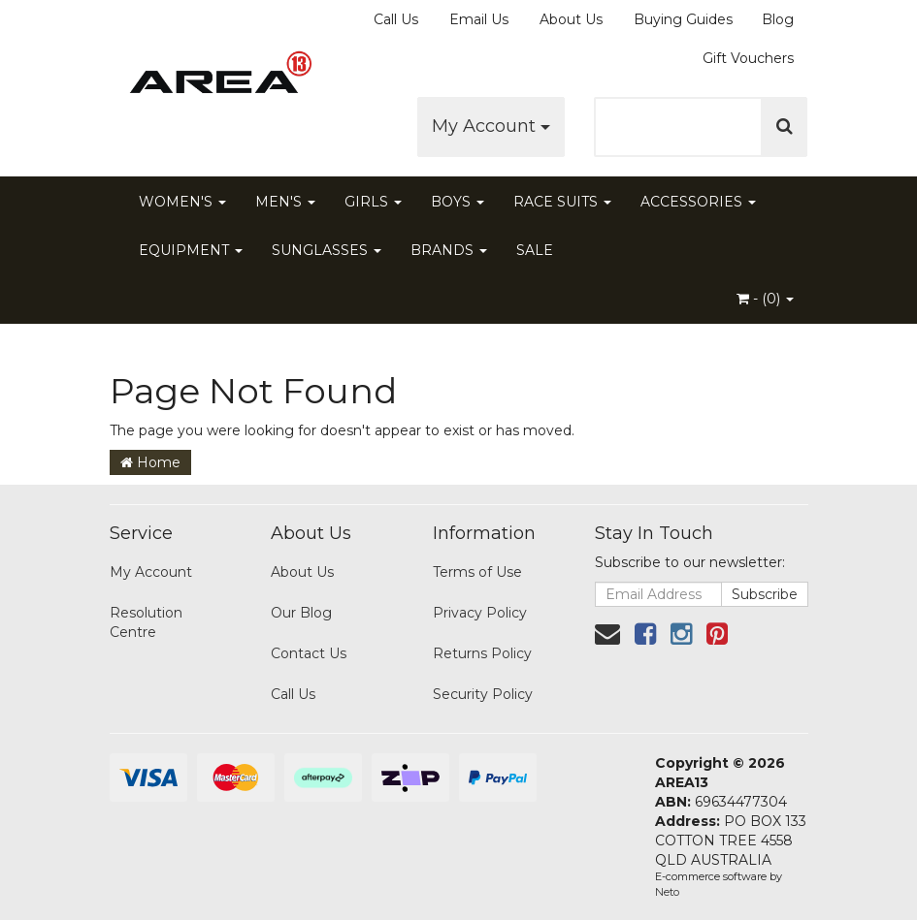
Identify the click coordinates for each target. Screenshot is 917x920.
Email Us (478, 19)
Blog (778, 19)
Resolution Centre (146, 622)
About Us (571, 19)
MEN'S (285, 201)
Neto (667, 892)
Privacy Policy (480, 612)
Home (150, 462)
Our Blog (301, 612)
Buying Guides (683, 19)
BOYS (457, 201)
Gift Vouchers (748, 58)
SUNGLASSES (326, 250)
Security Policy (483, 694)
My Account (491, 126)
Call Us (396, 19)
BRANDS (448, 250)
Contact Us (308, 653)
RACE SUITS (562, 201)
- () (765, 298)
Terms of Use (477, 572)
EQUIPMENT (191, 250)
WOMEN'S (182, 201)
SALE (534, 250)
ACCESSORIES (698, 201)
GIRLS (373, 201)
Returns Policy (482, 653)
